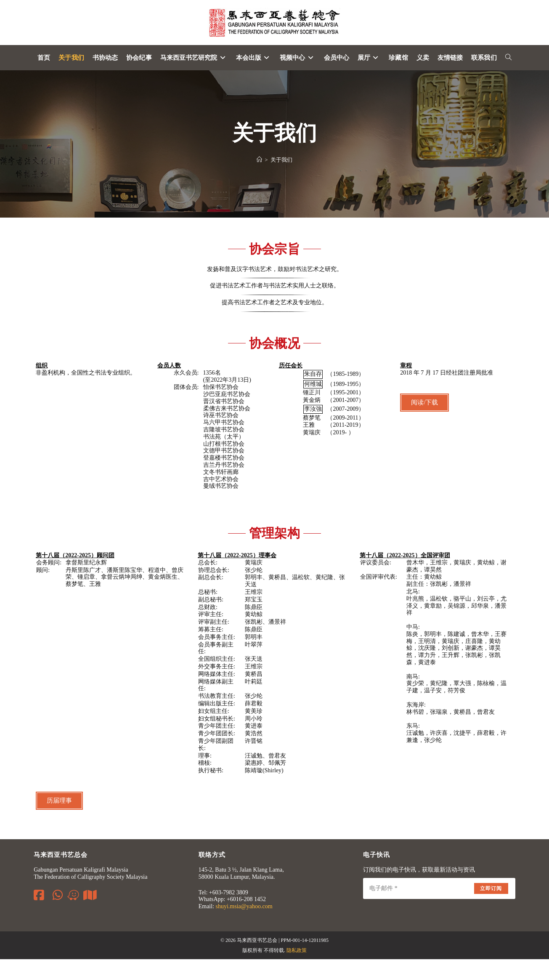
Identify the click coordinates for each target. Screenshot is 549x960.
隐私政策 (296, 951)
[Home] (259, 160)
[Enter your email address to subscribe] (439, 889)
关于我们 (281, 160)
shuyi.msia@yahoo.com (244, 907)
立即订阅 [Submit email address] (491, 889)
